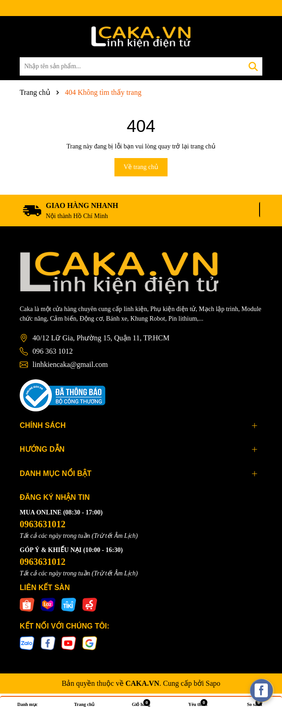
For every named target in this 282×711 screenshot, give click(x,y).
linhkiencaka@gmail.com (70, 364)
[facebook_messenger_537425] (261, 690)
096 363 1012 (53, 351)
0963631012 (42, 524)
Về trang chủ (141, 167)
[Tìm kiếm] (253, 66)
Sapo (213, 683)
